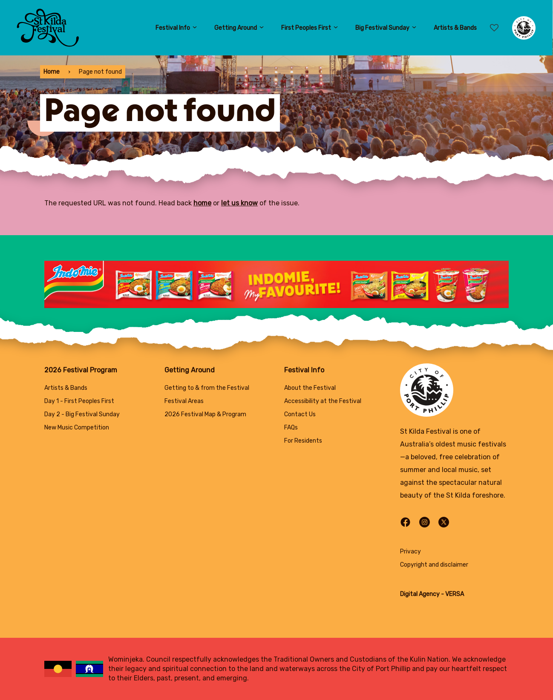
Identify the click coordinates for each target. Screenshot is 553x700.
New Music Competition (76, 427)
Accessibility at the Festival (322, 401)
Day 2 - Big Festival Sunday (82, 414)
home (202, 203)
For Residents (303, 440)
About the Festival (310, 388)
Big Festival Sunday (386, 28)
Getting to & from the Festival (206, 388)
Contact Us (300, 414)
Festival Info (176, 28)
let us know (239, 203)
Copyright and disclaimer (434, 564)
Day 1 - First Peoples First (79, 401)
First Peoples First (309, 28)
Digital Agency (420, 594)
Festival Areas (184, 401)
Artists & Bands (455, 28)
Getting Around (239, 28)
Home (51, 71)
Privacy (410, 551)
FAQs (291, 427)
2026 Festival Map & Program (205, 414)
